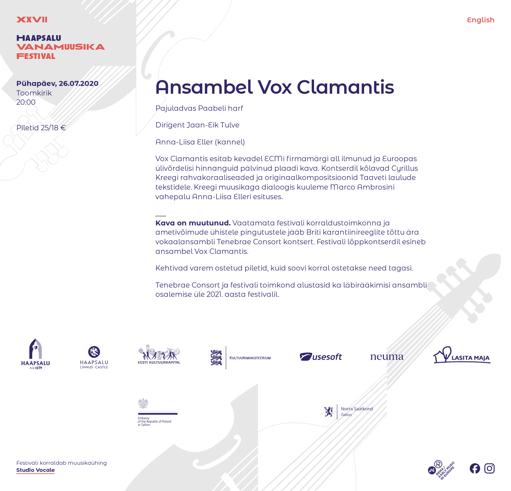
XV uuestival (60, 38)
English (481, 20)
